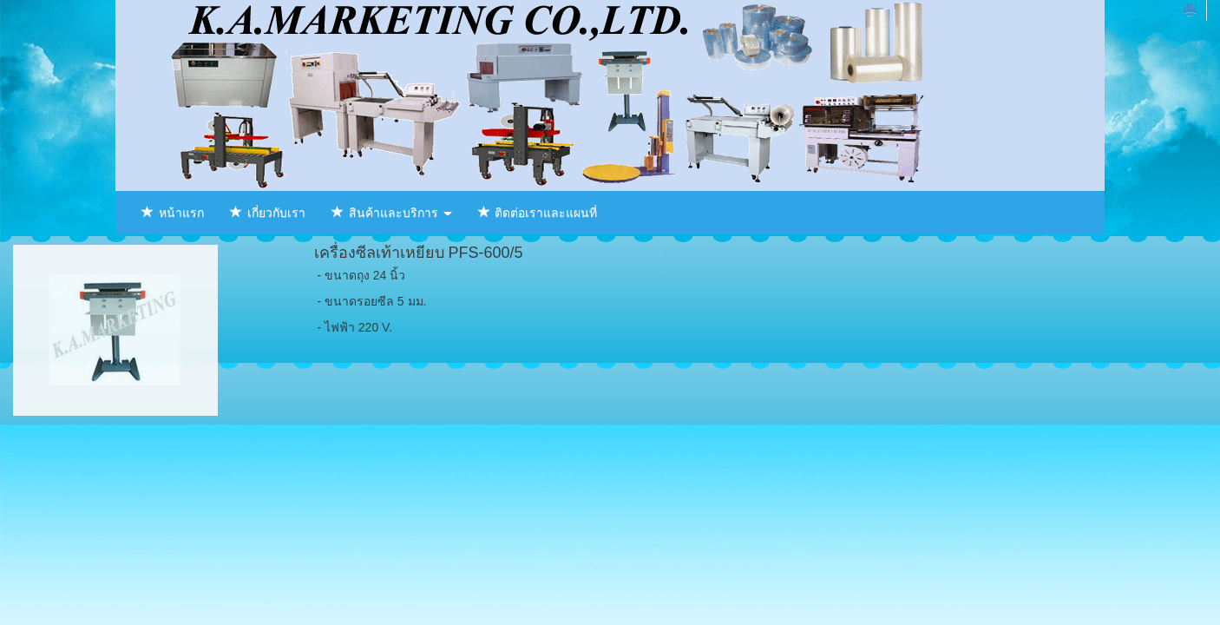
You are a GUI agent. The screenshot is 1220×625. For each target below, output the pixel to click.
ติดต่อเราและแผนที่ (538, 213)
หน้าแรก (172, 213)
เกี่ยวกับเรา (267, 213)
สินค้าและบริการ (391, 213)
